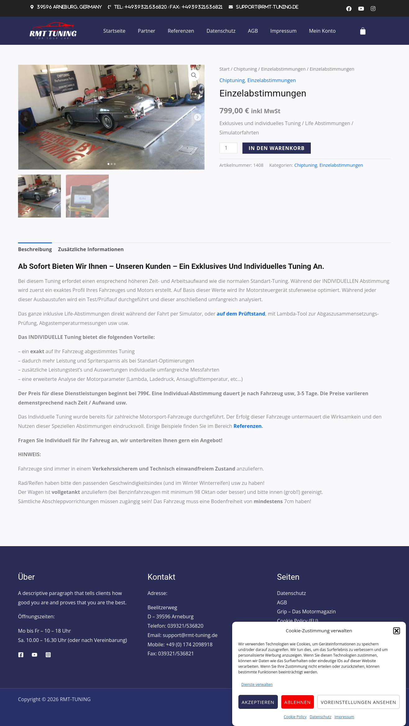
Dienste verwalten (257, 689)
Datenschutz (320, 721)
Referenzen (181, 30)
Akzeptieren (258, 707)
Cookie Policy (295, 721)
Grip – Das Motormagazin (306, 611)
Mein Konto (322, 30)
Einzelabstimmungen (283, 69)
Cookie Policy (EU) (297, 620)
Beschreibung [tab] (35, 249)
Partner (146, 30)
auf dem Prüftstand (241, 313)
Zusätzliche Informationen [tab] (91, 249)
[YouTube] (34, 655)
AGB (253, 30)
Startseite (114, 30)
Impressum (344, 721)
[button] (396, 635)
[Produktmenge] (228, 148)
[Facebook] (21, 655)
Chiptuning (245, 69)
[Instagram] (48, 655)
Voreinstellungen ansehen (358, 707)
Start (224, 69)
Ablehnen (297, 707)
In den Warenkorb (277, 148)
